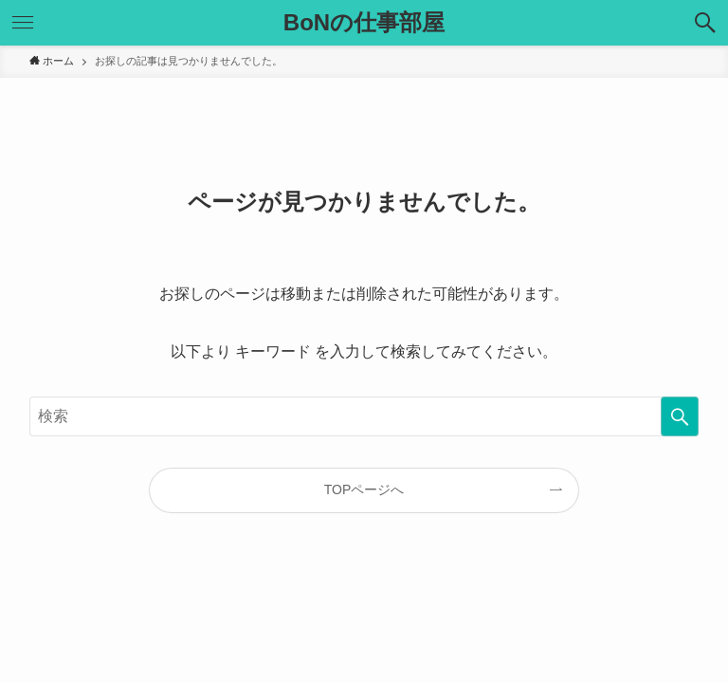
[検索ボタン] (705, 23)
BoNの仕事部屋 (364, 22)
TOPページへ (364, 489)
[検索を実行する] (680, 416)
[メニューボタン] (23, 23)
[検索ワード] (364, 416)
